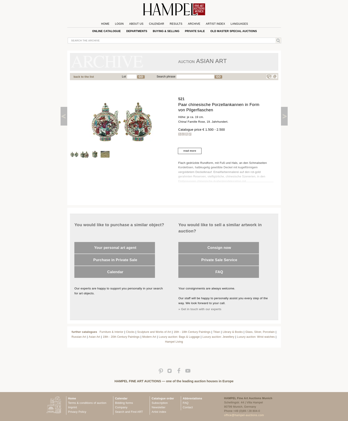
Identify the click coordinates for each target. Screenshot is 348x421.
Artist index (159, 411)
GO (141, 76)
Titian (216, 332)
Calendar (156, 23)
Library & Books (233, 332)
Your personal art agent (115, 248)
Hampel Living (174, 341)
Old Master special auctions (233, 31)
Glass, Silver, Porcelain (260, 332)
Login (119, 23)
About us (136, 23)
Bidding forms (124, 403)
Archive (194, 23)
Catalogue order (163, 398)
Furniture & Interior (111, 332)
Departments (136, 31)
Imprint (72, 407)
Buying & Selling (166, 31)
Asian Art (94, 336)
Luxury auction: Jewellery (218, 336)
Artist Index (215, 23)
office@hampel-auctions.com (244, 415)
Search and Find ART (129, 411)
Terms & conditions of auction (87, 403)
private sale (195, 31)
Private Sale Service (219, 260)
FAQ (219, 272)
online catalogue (106, 31)
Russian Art (78, 336)
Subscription (160, 403)
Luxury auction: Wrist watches (256, 336)
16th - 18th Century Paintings (192, 332)
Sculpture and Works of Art (154, 332)
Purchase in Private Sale (115, 260)
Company (121, 407)
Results (176, 23)
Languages (239, 23)
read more (189, 150)
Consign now (219, 248)
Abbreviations (192, 398)
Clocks (130, 332)
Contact (188, 407)
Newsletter (158, 407)
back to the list (84, 76)
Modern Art (149, 336)
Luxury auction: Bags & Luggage (179, 336)
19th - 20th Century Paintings (121, 336)
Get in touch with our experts (201, 309)
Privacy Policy (77, 411)
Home (105, 23)
